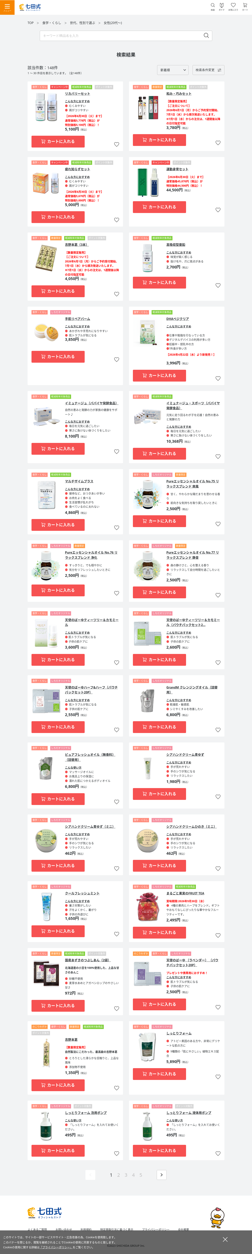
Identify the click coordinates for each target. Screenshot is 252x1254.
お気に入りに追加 (116, 144)
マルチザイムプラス (79, 481)
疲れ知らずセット (77, 169)
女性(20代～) (113, 23)
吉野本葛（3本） (77, 245)
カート (245, 9)
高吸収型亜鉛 (175, 245)
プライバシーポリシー (156, 1229)
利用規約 (86, 1229)
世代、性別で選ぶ (83, 23)
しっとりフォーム (179, 1033)
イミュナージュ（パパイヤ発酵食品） (92, 403)
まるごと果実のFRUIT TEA (185, 893)
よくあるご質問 (37, 1229)
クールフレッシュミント (82, 893)
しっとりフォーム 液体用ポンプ (188, 1113)
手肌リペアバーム (77, 319)
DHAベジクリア (177, 319)
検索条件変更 (205, 70)
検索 (213, 10)
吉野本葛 (71, 1039)
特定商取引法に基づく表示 (116, 1229)
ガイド (222, 9)
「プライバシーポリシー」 (56, 1247)
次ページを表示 (162, 1175)
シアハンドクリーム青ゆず (185, 754)
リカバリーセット (77, 93)
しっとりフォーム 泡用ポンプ (86, 1113)
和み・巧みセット (179, 93)
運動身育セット (177, 169)
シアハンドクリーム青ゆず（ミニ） (90, 826)
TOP (31, 23)
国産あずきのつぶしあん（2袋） (88, 960)
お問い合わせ (64, 1229)
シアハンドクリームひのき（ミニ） (191, 826)
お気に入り (233, 9)
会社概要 (183, 1229)
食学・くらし (52, 23)
